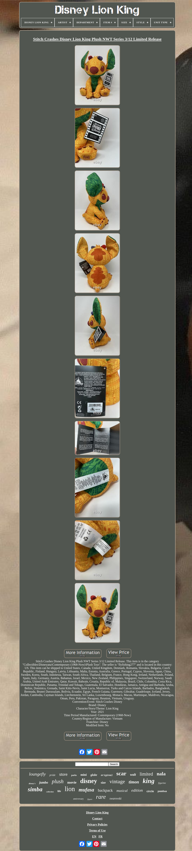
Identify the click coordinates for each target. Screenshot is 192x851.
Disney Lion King (97, 812)
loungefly (37, 774)
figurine (162, 783)
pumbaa (162, 791)
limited (146, 773)
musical (122, 791)
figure (89, 799)
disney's (32, 783)
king (148, 780)
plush (58, 781)
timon (134, 782)
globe (94, 774)
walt (133, 774)
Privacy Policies (97, 824)
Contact (97, 818)
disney (88, 781)
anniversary (78, 798)
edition (137, 790)
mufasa (86, 790)
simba (35, 789)
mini (83, 774)
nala (161, 773)
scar (121, 773)
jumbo (43, 782)
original (106, 775)
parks (74, 775)
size (103, 782)
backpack (105, 790)
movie (71, 782)
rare (101, 797)
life (59, 791)
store (63, 774)
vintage (117, 781)
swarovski (115, 798)
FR (100, 836)
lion (70, 789)
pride (53, 774)
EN (94, 836)
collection (50, 792)
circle (150, 791)
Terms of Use (97, 830)
